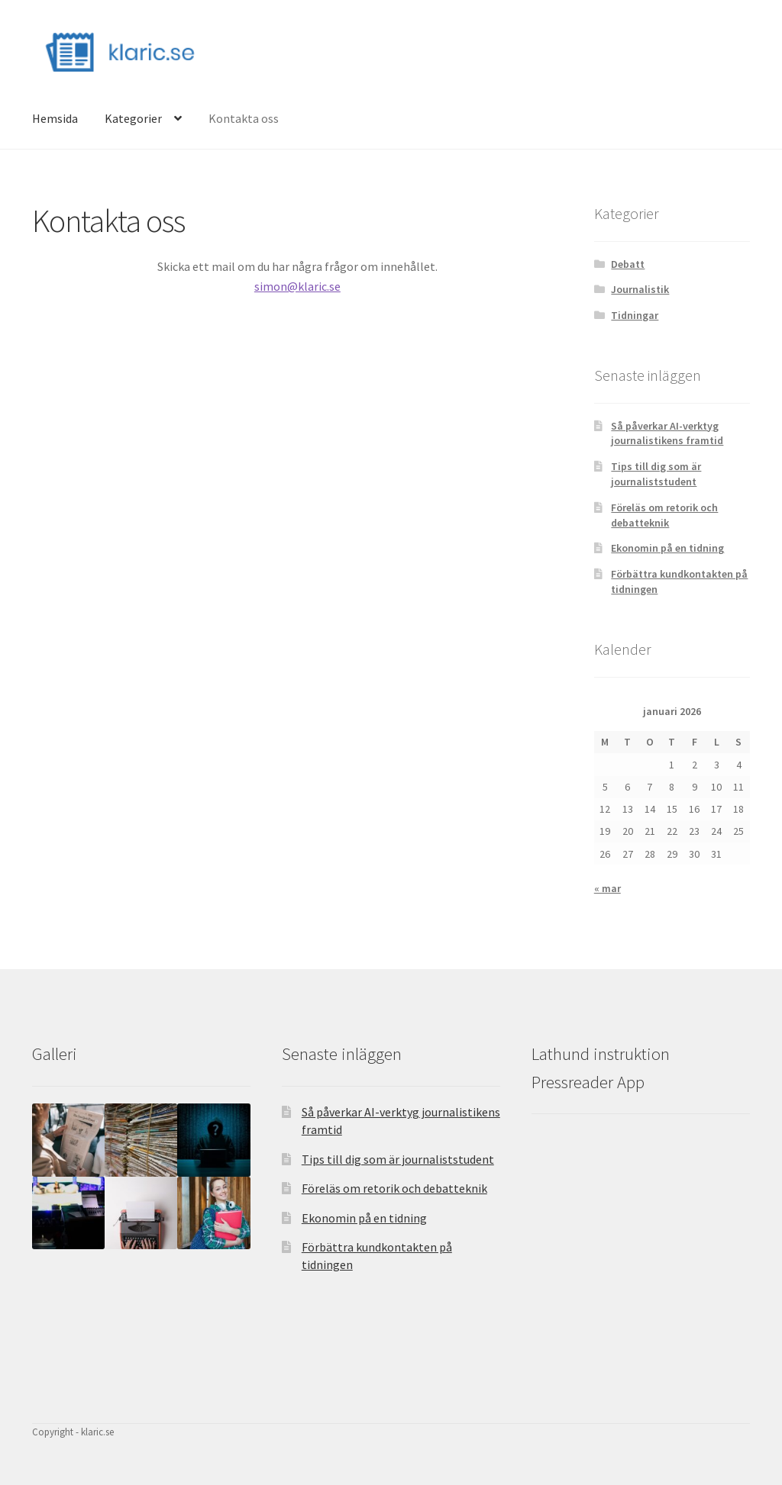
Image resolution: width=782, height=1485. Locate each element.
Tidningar (634, 315)
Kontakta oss (243, 118)
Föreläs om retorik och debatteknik (664, 515)
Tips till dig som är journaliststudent (656, 473)
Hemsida (55, 118)
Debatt (628, 264)
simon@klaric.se (297, 286)
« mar (607, 888)
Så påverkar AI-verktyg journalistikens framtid (667, 433)
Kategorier (133, 118)
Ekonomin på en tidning (667, 548)
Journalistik (640, 289)
